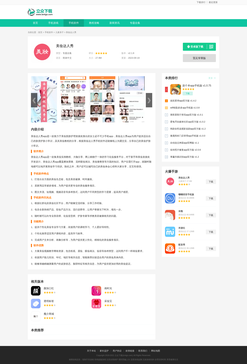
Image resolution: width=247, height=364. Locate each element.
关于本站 (91, 351)
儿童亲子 (59, 32)
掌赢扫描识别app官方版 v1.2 (184, 157)
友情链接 (129, 351)
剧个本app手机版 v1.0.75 (197, 85)
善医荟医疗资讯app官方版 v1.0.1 (186, 114)
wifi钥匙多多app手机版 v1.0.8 (185, 107)
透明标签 (49, 301)
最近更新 (213, 2)
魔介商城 (49, 313)
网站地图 (155, 351)
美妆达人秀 (184, 177)
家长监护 (104, 351)
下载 (188, 93)
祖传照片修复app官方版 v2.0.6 (185, 150)
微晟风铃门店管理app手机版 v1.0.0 (187, 135)
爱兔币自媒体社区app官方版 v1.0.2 (187, 121)
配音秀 (181, 244)
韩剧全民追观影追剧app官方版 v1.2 (188, 128)
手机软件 (74, 23)
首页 (35, 23)
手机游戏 (53, 23)
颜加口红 (49, 288)
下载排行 (201, 2)
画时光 (108, 288)
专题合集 (135, 23)
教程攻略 (94, 23)
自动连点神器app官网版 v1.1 (184, 142)
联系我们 (142, 351)
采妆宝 (108, 301)
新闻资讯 (114, 23)
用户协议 (117, 351)
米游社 (181, 228)
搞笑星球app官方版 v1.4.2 (183, 100)
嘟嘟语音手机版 (186, 194)
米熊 (180, 211)
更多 (212, 78)
